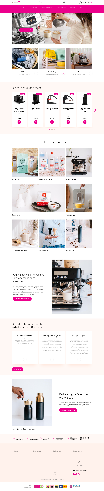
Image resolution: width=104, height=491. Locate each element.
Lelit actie (55, 461)
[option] (24, 63)
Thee (23, 7)
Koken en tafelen (61, 7)
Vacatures (15, 455)
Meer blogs (17, 369)
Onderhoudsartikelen (47, 7)
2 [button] (52, 78)
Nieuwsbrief (15, 459)
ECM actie (55, 455)
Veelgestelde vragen (37, 457)
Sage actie (55, 465)
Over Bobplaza (16, 463)
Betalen (34, 463)
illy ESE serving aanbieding (58, 472)
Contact (34, 455)
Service (34, 461)
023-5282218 (80, 465)
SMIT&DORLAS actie (57, 474)
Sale (81, 7)
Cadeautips (72, 7)
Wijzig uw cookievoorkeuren (45, 479)
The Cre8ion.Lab (60, 479)
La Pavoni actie (56, 463)
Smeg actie (55, 457)
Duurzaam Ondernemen (18, 461)
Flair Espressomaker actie (58, 459)
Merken (16, 11)
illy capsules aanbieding (58, 467)
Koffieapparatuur (33, 7)
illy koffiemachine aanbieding (59, 469)
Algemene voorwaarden (38, 469)
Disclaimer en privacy (37, 467)
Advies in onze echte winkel (59, 438)
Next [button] (95, 110)
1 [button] (51, 78)
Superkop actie (56, 471)
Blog (14, 465)
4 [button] (54, 129)
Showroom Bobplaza (77, 455)
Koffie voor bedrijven (77, 457)
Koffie (15, 7)
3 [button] (52, 129)
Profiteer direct (26, 30)
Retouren (35, 459)
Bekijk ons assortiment (68, 410)
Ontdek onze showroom (22, 298)
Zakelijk (14, 457)
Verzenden (35, 465)
